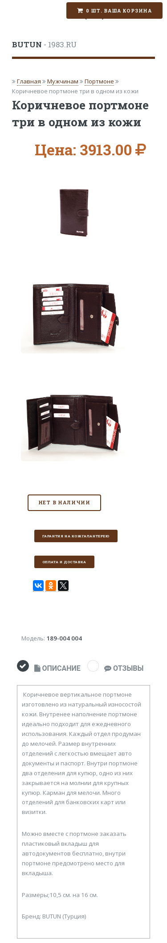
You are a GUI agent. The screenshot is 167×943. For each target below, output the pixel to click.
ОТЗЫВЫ (123, 668)
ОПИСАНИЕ (57, 668)
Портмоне (99, 81)
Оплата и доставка (64, 562)
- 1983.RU (44, 45)
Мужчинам (62, 81)
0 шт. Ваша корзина (119, 11)
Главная (29, 81)
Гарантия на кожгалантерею (76, 536)
